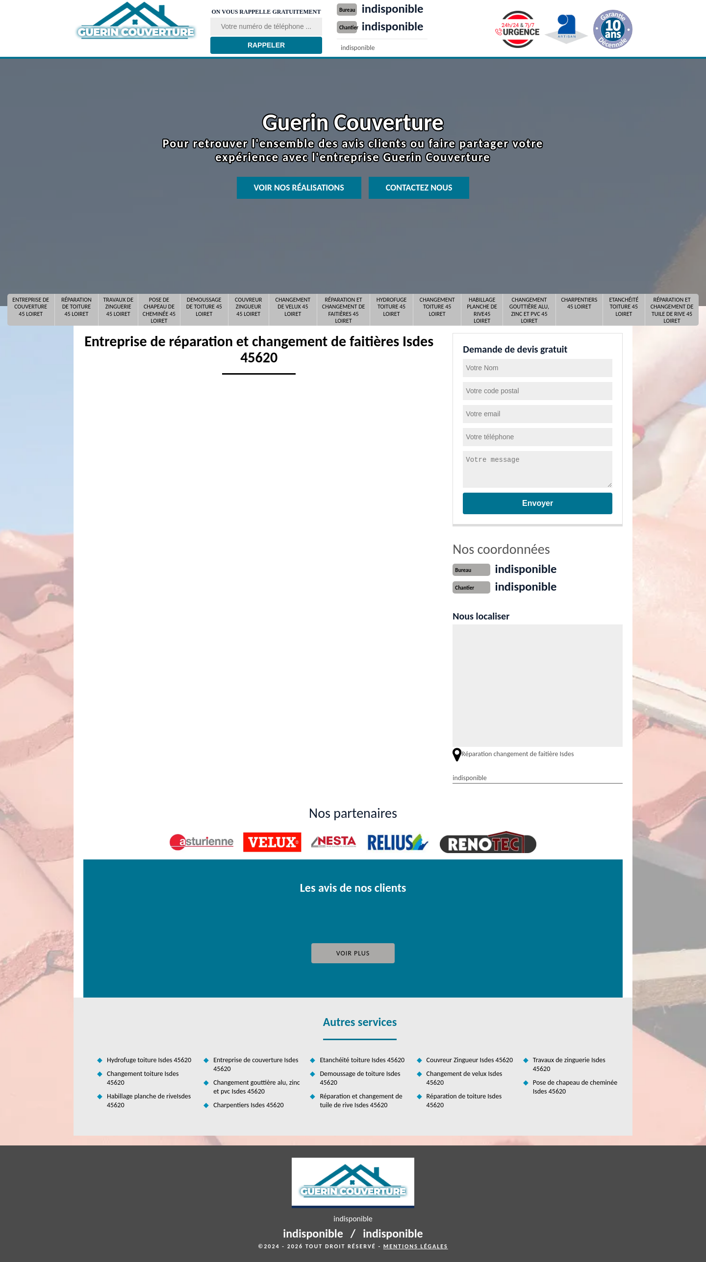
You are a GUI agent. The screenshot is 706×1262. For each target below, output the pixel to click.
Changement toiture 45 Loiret (437, 306)
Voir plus (353, 952)
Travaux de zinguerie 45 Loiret (118, 306)
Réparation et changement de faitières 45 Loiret (343, 309)
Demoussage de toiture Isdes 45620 (360, 1077)
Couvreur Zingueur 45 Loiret (248, 306)
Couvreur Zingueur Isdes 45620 (470, 1059)
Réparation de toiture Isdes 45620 (464, 1099)
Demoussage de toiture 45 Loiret (204, 306)
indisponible (395, 8)
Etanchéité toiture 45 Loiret (623, 306)
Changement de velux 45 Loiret (293, 306)
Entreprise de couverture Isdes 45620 (255, 1063)
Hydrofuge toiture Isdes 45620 (149, 1059)
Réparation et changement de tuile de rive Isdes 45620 (361, 1099)
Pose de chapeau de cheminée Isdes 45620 (575, 1086)
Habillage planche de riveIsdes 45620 (149, 1099)
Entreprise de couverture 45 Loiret (30, 306)
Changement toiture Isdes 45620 (142, 1077)
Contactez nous (419, 187)
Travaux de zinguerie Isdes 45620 (569, 1063)
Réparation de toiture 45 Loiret (76, 306)
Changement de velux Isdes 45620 (465, 1077)
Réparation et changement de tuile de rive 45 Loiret (672, 309)
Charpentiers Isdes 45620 (248, 1104)
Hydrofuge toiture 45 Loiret (392, 306)
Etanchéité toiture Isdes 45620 (362, 1059)
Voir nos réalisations (299, 187)
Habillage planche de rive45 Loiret (482, 309)
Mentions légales (415, 1245)
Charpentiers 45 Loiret (579, 303)
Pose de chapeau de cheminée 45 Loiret (159, 309)
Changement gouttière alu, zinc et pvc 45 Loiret (529, 309)
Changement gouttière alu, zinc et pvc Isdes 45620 (256, 1086)
